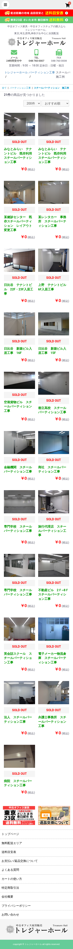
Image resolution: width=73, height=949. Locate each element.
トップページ (10, 834)
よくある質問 (10, 870)
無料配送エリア (12, 843)
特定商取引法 (10, 887)
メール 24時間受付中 (14, 55)
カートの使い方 (12, 879)
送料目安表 (9, 852)
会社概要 (7, 896)
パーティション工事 (20, 88)
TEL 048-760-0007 (36, 59)
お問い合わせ (10, 914)
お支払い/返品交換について (20, 861)
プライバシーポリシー (16, 905)
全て (4, 88)
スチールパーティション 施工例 (51, 88)
